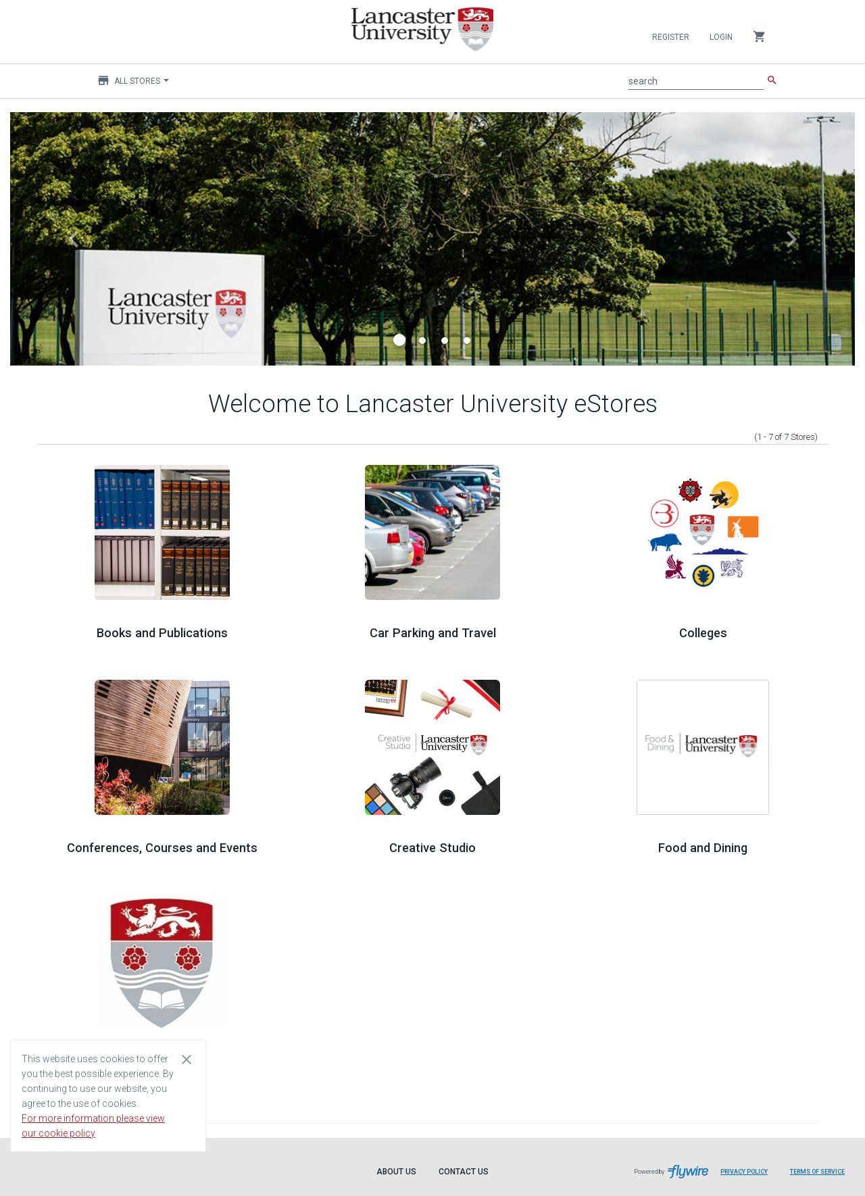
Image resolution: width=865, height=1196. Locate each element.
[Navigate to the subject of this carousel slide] (432, 239)
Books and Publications (162, 633)
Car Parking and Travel (433, 633)
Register (670, 37)
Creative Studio (432, 848)
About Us (396, 1171)
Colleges (703, 633)
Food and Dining (702, 848)
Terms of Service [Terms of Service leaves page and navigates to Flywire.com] (817, 1171)
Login (721, 37)
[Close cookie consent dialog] (186, 1058)
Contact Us (464, 1171)
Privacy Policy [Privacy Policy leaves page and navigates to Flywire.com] (744, 1171)
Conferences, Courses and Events (162, 848)
